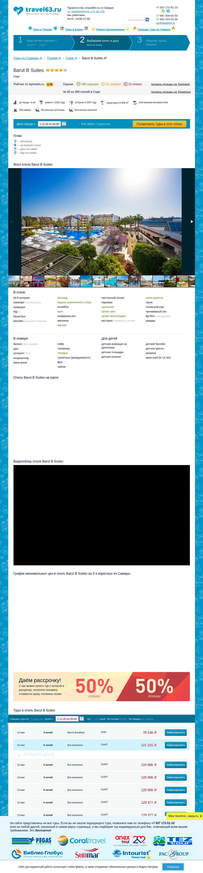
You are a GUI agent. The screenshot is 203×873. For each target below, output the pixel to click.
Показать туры (170, 718)
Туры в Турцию (42, 29)
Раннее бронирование (110, 29)
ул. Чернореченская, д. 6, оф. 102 (86, 11)
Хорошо (173, 867)
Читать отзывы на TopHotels (170, 84)
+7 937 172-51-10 (167, 7)
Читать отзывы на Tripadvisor (171, 91)
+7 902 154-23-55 (167, 19)
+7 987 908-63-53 (167, 15)
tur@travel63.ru (165, 22)
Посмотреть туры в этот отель (159, 124)
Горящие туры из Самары (154, 29)
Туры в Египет (74, 29)
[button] (192, 221)
